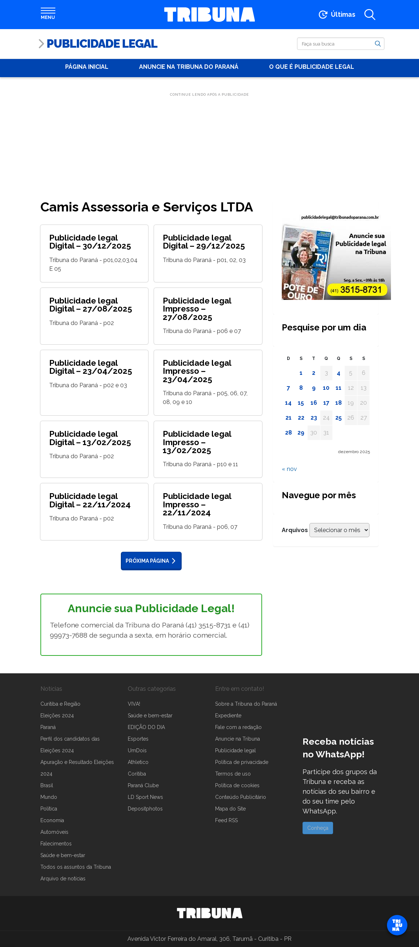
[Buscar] (340, 43)
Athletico (138, 762)
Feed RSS (226, 820)
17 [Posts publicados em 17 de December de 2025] (326, 402)
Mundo (48, 797)
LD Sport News (145, 797)
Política (48, 809)
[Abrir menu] (48, 14)
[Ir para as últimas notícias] (336, 14)
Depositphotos (145, 809)
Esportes (138, 739)
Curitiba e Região (60, 704)
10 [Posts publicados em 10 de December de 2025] (326, 387)
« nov (289, 468)
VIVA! (134, 704)
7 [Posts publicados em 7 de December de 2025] (288, 387)
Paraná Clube (143, 785)
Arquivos (295, 530)
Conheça (317, 828)
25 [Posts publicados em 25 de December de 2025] (338, 417)
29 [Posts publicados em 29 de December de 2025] (300, 432)
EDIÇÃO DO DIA (146, 727)
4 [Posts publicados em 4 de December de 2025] (338, 372)
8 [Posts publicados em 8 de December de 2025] (301, 387)
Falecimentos (56, 844)
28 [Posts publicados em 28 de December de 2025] (288, 432)
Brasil (46, 785)
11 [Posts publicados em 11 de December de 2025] (338, 387)
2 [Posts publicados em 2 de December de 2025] (313, 372)
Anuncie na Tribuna (237, 739)
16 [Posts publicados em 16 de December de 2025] (314, 402)
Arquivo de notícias (63, 878)
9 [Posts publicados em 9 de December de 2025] (314, 387)
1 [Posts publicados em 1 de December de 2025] (301, 372)
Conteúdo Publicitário (240, 797)
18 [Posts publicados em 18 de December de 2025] (338, 402)
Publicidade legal (235, 750)
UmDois (137, 750)
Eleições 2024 (57, 715)
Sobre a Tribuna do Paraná (246, 704)
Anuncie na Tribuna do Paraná (188, 66)
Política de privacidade (241, 762)
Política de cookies (237, 785)
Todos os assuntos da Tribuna (75, 867)
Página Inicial (86, 66)
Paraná (48, 727)
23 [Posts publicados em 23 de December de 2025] (314, 417)
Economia (52, 820)
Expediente (228, 715)
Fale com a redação (238, 727)
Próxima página (152, 561)
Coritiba (137, 774)
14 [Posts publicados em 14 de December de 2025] (288, 402)
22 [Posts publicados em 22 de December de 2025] (301, 417)
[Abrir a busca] (370, 14)
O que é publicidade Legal (311, 66)
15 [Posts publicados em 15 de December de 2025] (301, 402)
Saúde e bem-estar (62, 855)
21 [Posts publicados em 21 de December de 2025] (288, 417)
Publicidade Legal (102, 43)
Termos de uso (233, 774)
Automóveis (54, 832)
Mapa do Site (230, 809)
